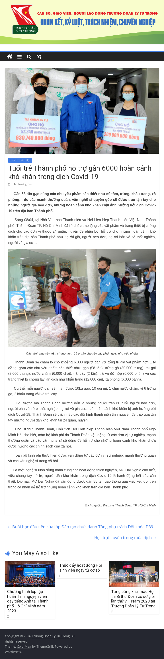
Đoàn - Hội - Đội (20, 160)
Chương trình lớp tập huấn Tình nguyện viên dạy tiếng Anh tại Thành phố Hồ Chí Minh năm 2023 (28, 601)
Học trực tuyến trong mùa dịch (125, 537)
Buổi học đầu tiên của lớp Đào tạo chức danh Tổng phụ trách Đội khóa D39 (80, 526)
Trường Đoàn (26, 184)
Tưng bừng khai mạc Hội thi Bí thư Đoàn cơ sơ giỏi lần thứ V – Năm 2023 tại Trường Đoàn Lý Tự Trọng (133, 598)
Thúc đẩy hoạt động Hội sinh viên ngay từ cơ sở (80, 567)
